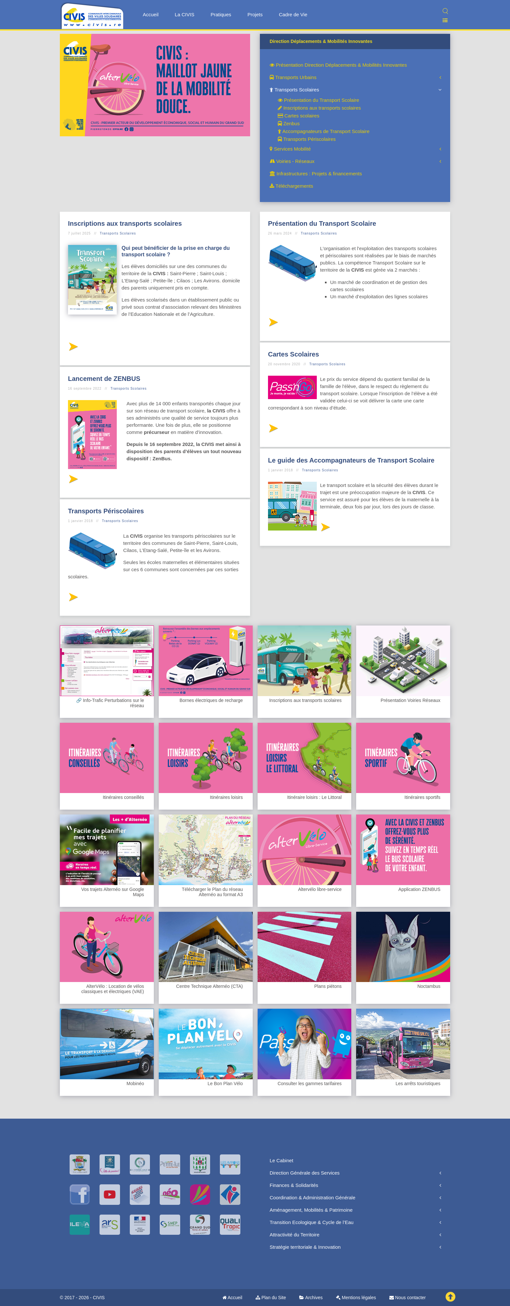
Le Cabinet (281, 1160)
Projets (255, 14)
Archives (311, 1297)
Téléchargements (291, 186)
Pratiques (220, 14)
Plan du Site (271, 1297)
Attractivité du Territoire (294, 1234)
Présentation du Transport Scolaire (318, 100)
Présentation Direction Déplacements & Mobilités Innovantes (338, 65)
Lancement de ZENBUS (104, 378)
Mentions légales (356, 1297)
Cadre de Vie (293, 14)
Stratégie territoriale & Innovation (305, 1247)
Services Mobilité (290, 149)
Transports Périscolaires (307, 139)
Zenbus (289, 123)
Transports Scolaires (294, 89)
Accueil (150, 14)
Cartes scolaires (298, 115)
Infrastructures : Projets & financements (316, 173)
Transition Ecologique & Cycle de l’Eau (312, 1222)
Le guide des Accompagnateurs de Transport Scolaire (351, 460)
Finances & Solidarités (294, 1185)
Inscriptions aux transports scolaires (319, 108)
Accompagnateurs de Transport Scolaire (323, 131)
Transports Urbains (293, 77)
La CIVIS (184, 14)
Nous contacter (407, 1297)
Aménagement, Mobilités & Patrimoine (311, 1210)
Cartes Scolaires (293, 354)
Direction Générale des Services (305, 1173)
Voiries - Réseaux (292, 161)
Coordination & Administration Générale (312, 1197)
